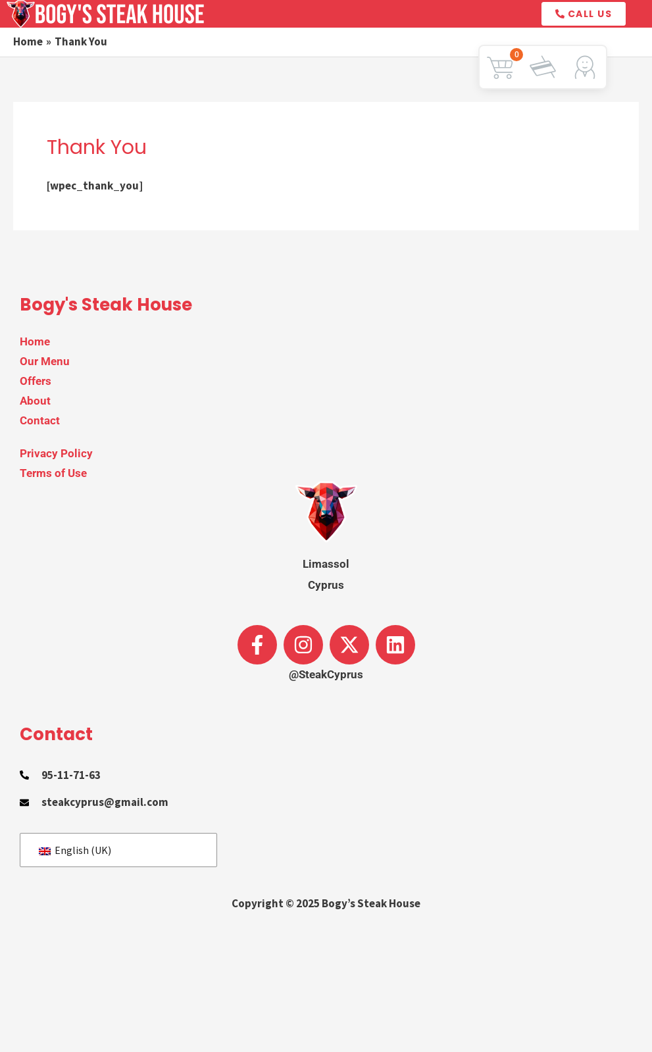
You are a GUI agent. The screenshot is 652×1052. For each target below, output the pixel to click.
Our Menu (45, 361)
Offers (35, 381)
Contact (40, 420)
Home (35, 341)
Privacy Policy (56, 453)
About (35, 400)
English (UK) (75, 850)
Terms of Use (53, 473)
